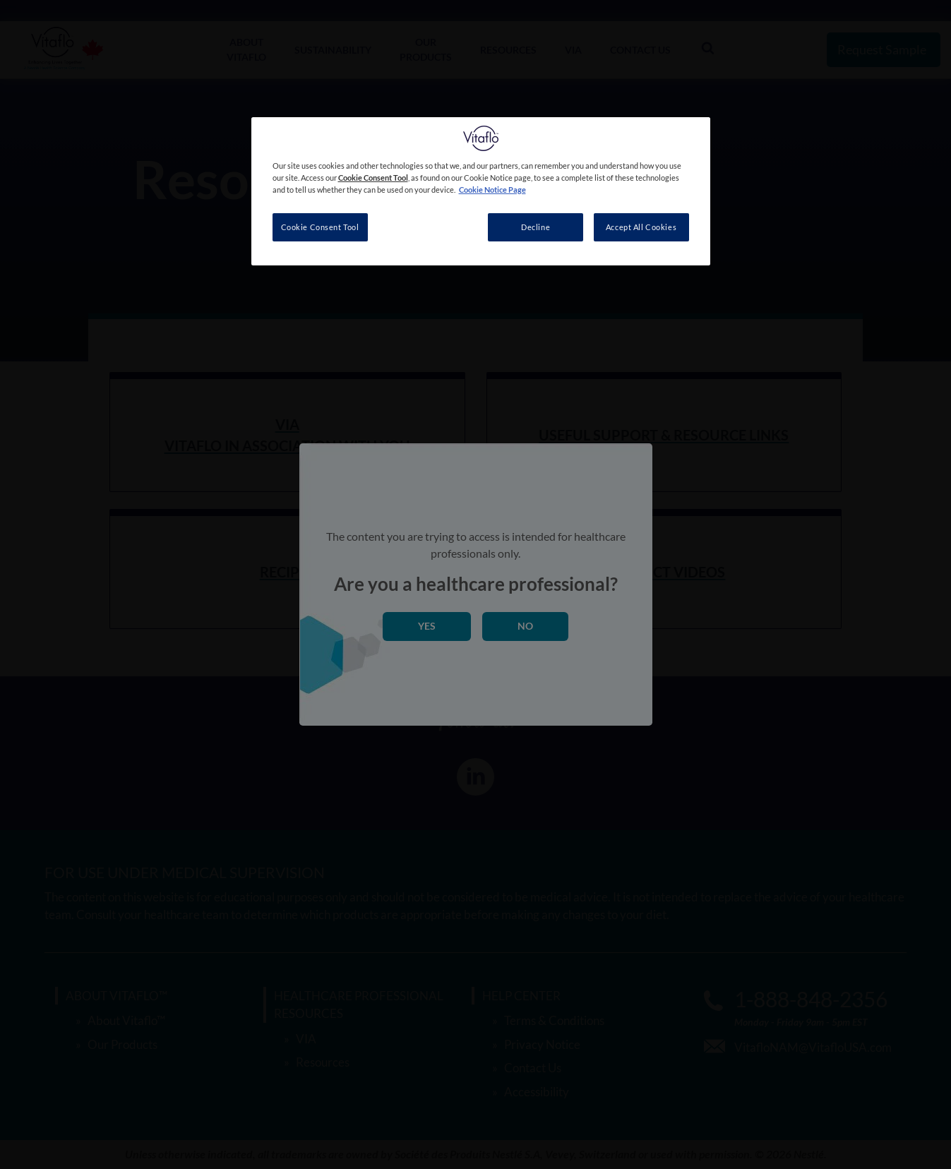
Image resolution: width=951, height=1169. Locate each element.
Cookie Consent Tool (320, 227)
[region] (480, 191)
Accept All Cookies (641, 227)
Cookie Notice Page (492, 189)
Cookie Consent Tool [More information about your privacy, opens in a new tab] (373, 177)
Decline (535, 227)
